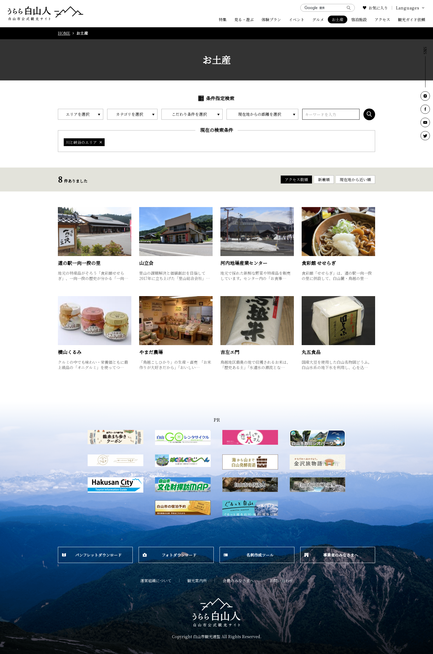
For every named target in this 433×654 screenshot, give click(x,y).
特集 (223, 19)
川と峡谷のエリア (84, 142)
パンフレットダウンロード (92, 555)
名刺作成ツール (249, 555)
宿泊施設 (359, 19)
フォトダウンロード (169, 555)
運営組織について (155, 580)
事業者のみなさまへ (331, 555)
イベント (296, 19)
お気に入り (375, 8)
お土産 (337, 19)
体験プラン (271, 19)
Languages (410, 8)
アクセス (382, 19)
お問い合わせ (281, 580)
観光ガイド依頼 (411, 19)
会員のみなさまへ (238, 580)
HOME (64, 33)
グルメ (318, 19)
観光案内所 (197, 580)
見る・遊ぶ (244, 19)
